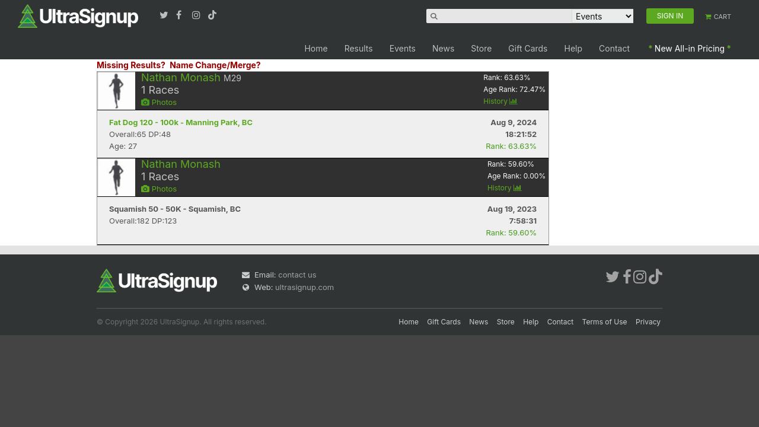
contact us (297, 274)
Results (359, 48)
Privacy (648, 321)
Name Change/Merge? (215, 65)
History (500, 101)
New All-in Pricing (690, 48)
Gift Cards (527, 48)
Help (574, 48)
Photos (159, 102)
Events (403, 48)
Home (315, 48)
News (443, 48)
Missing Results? (131, 65)
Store (481, 48)
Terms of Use (604, 321)
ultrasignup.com (304, 287)
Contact (614, 48)
